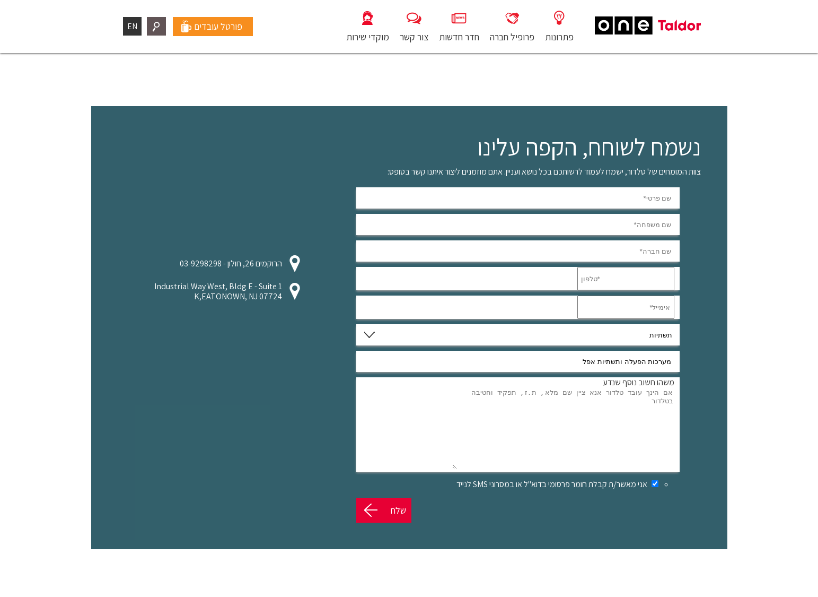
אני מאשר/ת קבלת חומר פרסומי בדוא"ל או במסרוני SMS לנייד (551, 500)
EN (132, 26)
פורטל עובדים (218, 26)
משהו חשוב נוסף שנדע (638, 382)
